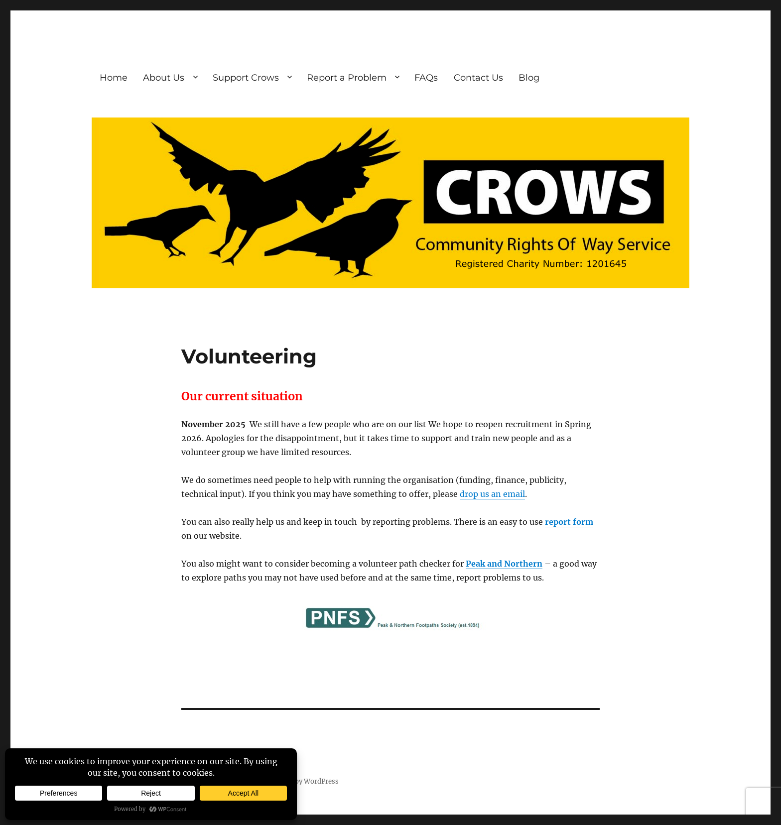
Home (114, 77)
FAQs (426, 77)
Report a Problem (347, 77)
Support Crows (246, 77)
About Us (163, 77)
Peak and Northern (504, 564)
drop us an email (492, 494)
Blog (529, 77)
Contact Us (478, 77)
